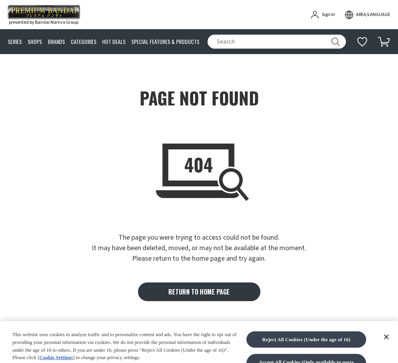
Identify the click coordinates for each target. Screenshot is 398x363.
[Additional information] (362, 41)
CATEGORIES (83, 42)
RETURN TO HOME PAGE (199, 291)
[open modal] (367, 14)
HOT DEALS (114, 42)
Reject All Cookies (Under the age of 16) (306, 348)
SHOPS (35, 42)
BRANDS (56, 42)
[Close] (386, 345)
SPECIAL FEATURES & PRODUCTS (165, 42)
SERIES (15, 42)
